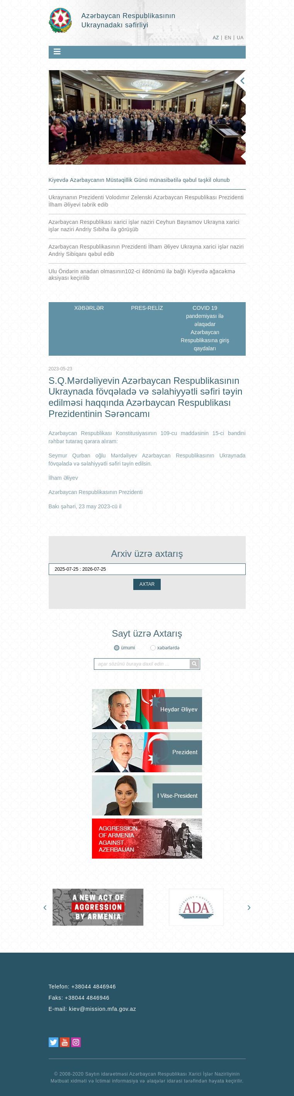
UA (240, 37)
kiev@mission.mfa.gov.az (102, 1009)
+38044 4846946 (93, 986)
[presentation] (45, 907)
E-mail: (92, 1009)
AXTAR (147, 584)
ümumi (128, 648)
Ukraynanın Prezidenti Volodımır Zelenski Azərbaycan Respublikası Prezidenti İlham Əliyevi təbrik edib (146, 201)
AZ (216, 37)
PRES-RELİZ (147, 308)
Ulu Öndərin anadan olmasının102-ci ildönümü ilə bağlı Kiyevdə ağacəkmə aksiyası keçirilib (142, 274)
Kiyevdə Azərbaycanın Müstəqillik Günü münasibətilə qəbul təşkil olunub (139, 180)
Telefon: (82, 986)
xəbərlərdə (168, 648)
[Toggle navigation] (57, 51)
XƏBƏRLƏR (89, 308)
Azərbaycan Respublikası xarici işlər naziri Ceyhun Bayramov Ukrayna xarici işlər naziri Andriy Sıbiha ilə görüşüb (144, 225)
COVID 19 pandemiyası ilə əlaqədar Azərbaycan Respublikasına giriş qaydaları (205, 328)
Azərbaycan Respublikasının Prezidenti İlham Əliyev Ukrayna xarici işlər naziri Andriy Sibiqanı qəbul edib (146, 250)
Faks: (79, 998)
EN (227, 37)
